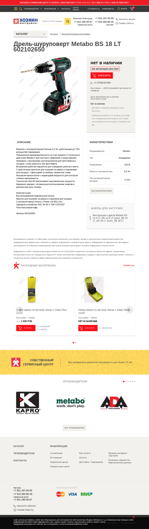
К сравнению (43, 326)
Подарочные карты (60, 467)
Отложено (94, 9)
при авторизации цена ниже (105, 69)
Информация (50, 9)
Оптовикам (56, 458)
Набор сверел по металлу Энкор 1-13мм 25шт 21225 (41, 311)
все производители (74, 428)
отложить (42, 330)
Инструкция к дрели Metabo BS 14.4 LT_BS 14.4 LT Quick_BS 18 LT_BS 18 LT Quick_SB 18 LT (110, 218)
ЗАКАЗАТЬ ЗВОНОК (25, 506)
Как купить (85, 453)
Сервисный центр (59, 462)
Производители (31, 9)
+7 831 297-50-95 (104, 18)
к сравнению (102, 82)
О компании (56, 453)
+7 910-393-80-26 (104, 22)
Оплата (83, 458)
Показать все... (129, 265)
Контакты (65, 9)
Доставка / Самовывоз (91, 462)
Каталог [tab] (30, 33)
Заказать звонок (125, 19)
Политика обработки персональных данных (120, 461)
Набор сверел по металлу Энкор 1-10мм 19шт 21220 (103, 311)
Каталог (19, 446)
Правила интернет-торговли (118, 454)
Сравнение (108, 9)
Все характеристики (102, 191)
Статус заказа (76, 9)
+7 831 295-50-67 (83, 22)
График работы (125, 23)
